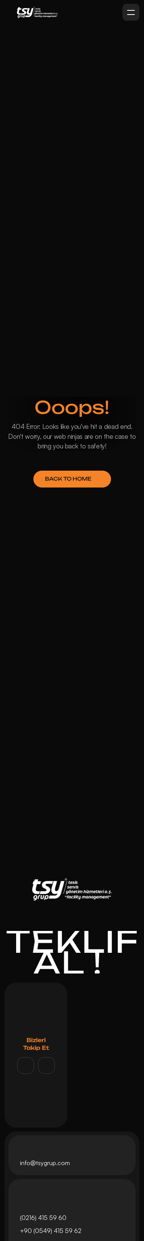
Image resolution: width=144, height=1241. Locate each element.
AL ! (72, 963)
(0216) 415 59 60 (43, 1217)
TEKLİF (72, 941)
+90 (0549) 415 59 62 (51, 1230)
